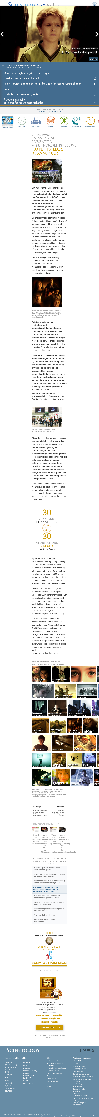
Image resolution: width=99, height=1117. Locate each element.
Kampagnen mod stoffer (76, 122)
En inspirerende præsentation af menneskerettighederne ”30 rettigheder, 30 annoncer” (46, 889)
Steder (49, 1086)
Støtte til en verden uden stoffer (79, 1090)
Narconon (64, 121)
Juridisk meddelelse (88, 1116)
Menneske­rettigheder (90, 121)
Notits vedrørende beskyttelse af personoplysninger (43, 1116)
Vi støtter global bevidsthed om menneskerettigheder (47, 869)
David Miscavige (78, 1071)
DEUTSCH (8, 1091)
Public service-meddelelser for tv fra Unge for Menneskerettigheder (42, 84)
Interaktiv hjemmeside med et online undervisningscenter (49, 903)
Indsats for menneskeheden (56, 1068)
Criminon (50, 121)
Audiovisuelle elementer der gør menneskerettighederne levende (47, 897)
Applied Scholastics (36, 121)
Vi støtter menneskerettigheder (21, 94)
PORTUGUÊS (28, 1083)
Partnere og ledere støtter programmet (44, 920)
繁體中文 (8, 1086)
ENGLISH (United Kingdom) (11, 1068)
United (7, 89)
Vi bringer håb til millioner (44, 915)
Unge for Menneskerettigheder (83, 1098)
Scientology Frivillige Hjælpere (83, 1076)
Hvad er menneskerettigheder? (21, 78)
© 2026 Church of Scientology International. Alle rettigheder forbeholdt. (27, 1114)
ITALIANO (26, 1080)
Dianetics (76, 1063)
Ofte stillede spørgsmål (54, 1073)
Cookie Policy (65, 1116)
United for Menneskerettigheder (80, 1094)
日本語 (7, 1080)
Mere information (52, 1081)
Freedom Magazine (79, 1084)
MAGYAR (26, 1063)
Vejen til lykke (22, 121)
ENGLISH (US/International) (11, 1064)
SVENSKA (26, 1068)
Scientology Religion (79, 1069)
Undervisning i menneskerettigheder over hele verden (49, 910)
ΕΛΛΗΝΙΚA (27, 1078)
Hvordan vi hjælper (7, 127)
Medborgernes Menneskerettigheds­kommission (80, 1103)
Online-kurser (51, 1078)
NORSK (26, 1065)
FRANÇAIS (9, 1075)
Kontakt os (50, 1084)
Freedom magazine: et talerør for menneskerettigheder (23, 101)
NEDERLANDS (10, 1088)
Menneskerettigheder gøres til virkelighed (27, 73)
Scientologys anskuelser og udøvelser (56, 1064)
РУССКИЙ (8, 1083)
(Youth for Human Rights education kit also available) (49, 1036)
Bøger (49, 1076)
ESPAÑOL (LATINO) (30, 1071)
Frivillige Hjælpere (53, 1070)
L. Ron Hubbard (52, 1061)
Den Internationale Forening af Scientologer (83, 1080)
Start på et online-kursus (81, 1074)
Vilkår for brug (76, 1116)
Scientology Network (79, 1066)
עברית (7, 1077)
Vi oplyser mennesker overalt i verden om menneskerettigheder (49, 875)
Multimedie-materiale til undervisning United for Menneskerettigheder (49, 882)
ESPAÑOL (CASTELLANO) (28, 1074)
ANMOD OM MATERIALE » (49, 1027)
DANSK (7, 1072)
